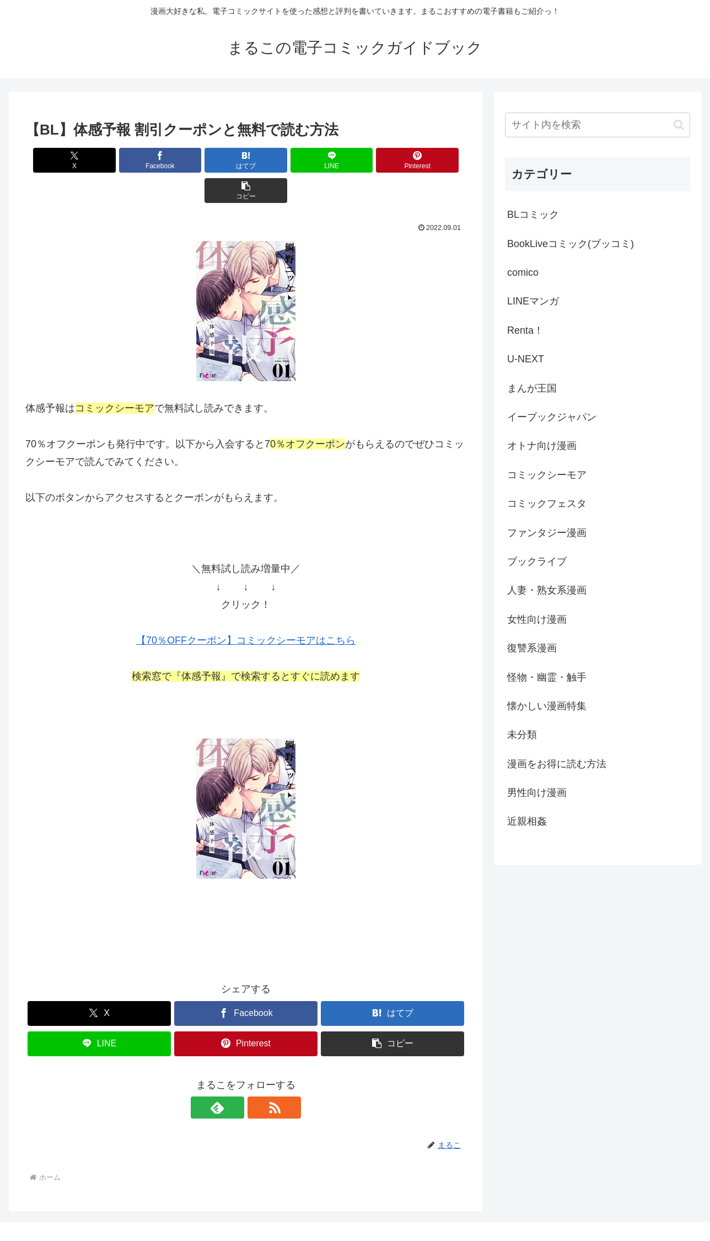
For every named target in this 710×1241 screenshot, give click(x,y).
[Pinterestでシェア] (357, 160)
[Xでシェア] (60, 160)
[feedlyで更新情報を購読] (233, 1077)
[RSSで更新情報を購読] (259, 1077)
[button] (431, 160)
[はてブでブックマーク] (209, 160)
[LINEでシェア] (283, 160)
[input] (597, 125)
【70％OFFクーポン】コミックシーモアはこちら (246, 610)
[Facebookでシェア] (134, 160)
